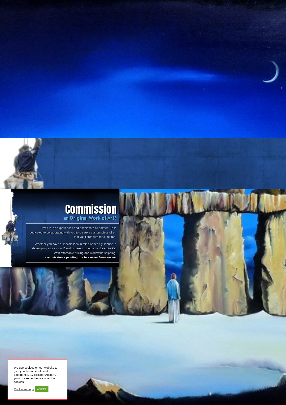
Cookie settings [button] (24, 389)
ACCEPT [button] (41, 389)
